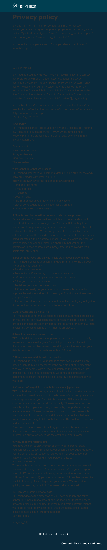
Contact (66, 543)
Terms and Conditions (88, 543)
